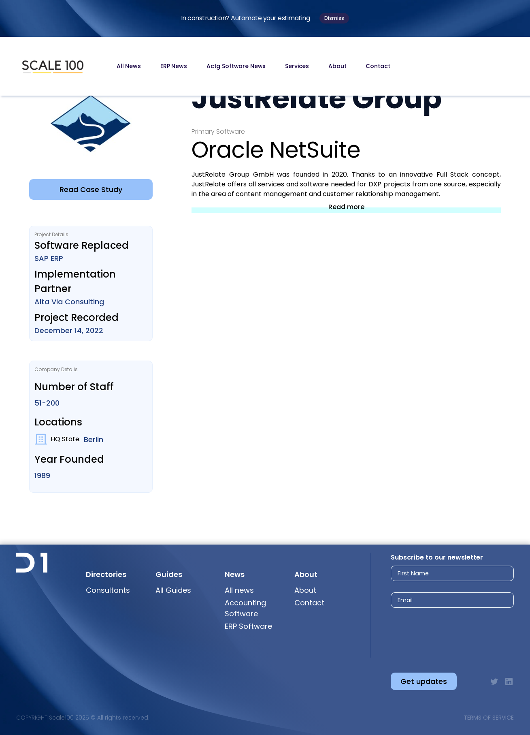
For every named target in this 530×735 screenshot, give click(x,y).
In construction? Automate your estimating (245, 18)
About (337, 66)
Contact (378, 66)
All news (239, 590)
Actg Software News (236, 66)
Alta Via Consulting (69, 302)
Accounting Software (245, 608)
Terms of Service (489, 718)
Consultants (108, 590)
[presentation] (445, 633)
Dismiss (334, 18)
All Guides (173, 590)
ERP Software (248, 626)
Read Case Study (91, 189)
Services (297, 66)
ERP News (173, 66)
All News (129, 66)
